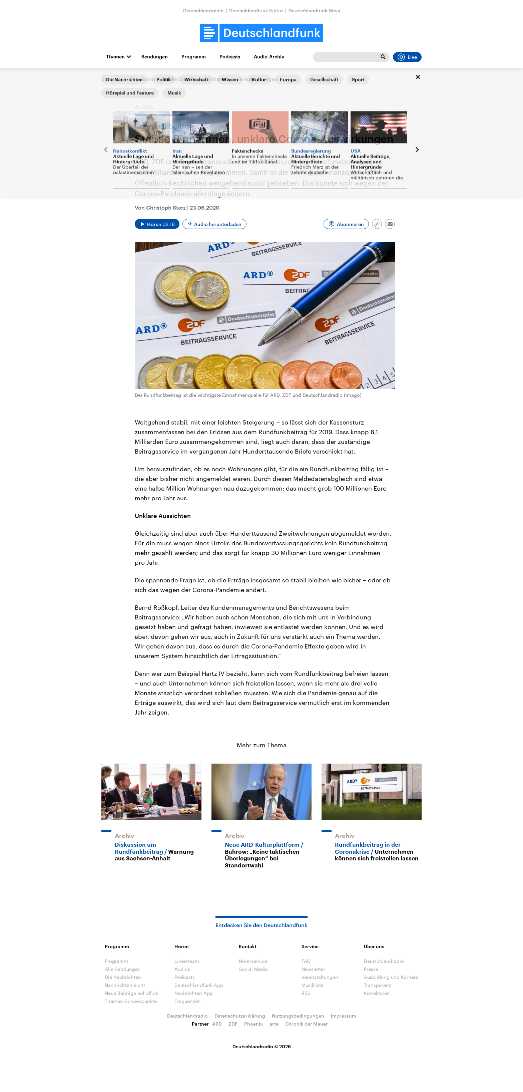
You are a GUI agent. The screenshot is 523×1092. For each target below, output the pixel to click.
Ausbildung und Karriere (391, 977)
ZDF (232, 1024)
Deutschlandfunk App (198, 985)
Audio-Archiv (269, 56)
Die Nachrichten (123, 977)
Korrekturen (377, 993)
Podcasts (229, 56)
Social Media (253, 969)
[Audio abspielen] (157, 224)
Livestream (186, 961)
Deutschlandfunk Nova (314, 10)
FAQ (306, 961)
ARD (217, 1024)
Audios (182, 969)
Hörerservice (253, 961)
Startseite (112, 79)
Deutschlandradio (203, 10)
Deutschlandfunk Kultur (256, 10)
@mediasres (142, 79)
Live (407, 57)
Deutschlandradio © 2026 (261, 1046)
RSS (306, 993)
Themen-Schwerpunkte (131, 1001)
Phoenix (253, 1024)
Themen (115, 56)
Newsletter (313, 969)
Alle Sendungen (123, 969)
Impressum (343, 1016)
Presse (371, 969)
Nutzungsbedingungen (298, 1016)
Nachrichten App (193, 993)
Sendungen (154, 56)
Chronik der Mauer (306, 1024)
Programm (193, 56)
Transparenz (377, 985)
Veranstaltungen (320, 977)
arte (274, 1024)
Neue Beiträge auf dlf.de (131, 993)
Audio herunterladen (217, 224)
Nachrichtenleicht (125, 985)
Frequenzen (187, 1001)
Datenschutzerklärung (239, 1016)
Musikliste (313, 985)
